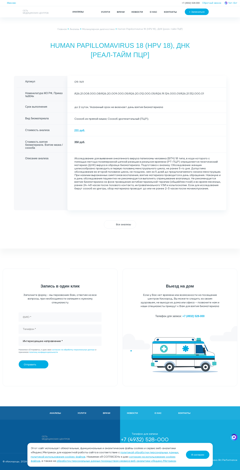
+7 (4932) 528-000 (191, 3)
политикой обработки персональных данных (149, 452)
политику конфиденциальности (43, 352)
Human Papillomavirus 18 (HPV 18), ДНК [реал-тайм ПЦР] (150, 29)
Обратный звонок (211, 3)
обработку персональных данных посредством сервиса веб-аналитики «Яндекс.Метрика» (116, 461)
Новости (137, 12)
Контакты (170, 12)
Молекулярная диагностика (98, 29)
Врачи (121, 12)
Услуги (105, 12)
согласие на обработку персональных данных (73, 349)
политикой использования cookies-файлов (58, 456)
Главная (62, 29)
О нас (153, 12)
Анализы (74, 29)
